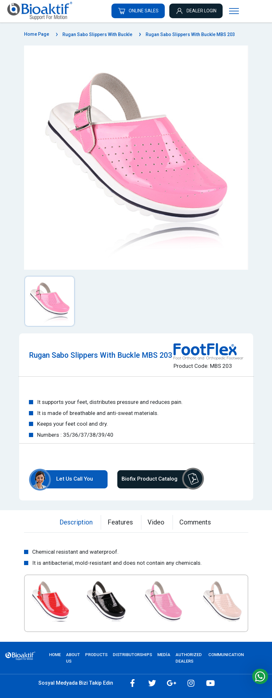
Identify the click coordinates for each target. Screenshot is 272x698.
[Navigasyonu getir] (234, 10)
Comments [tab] (195, 522)
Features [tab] (120, 522)
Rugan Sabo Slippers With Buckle (97, 34)
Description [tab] (76, 522)
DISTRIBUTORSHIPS (132, 654)
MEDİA (163, 654)
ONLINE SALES (138, 10)
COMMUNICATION (226, 654)
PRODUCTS (96, 654)
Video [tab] (156, 522)
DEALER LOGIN (195, 10)
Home (55, 654)
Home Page (36, 34)
